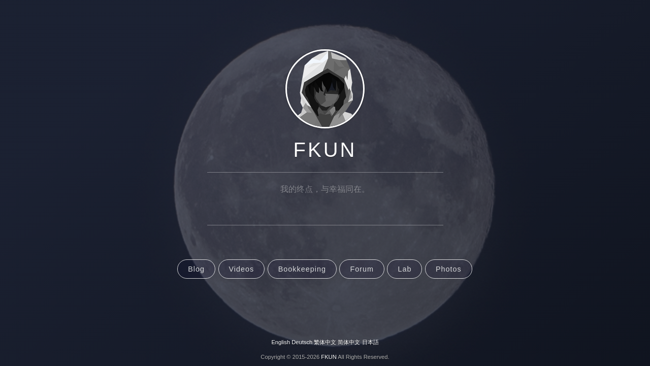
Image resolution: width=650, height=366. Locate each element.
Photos (449, 269)
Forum (362, 269)
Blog (196, 269)
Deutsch (301, 342)
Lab (404, 269)
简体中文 (349, 342)
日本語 (370, 342)
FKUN (325, 150)
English (280, 342)
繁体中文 (325, 342)
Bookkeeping (302, 269)
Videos (241, 269)
